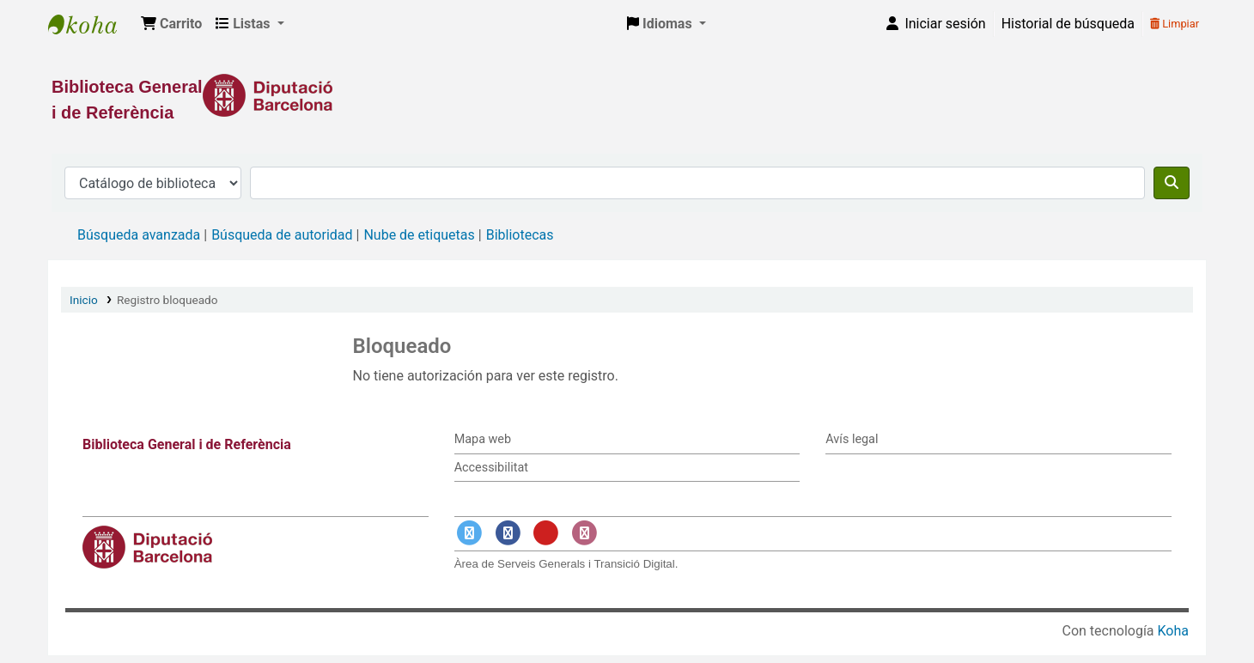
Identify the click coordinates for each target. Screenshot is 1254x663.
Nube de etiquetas (418, 235)
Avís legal (851, 439)
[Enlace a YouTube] (546, 533)
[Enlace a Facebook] (507, 533)
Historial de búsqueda (1068, 23)
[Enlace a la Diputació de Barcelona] (627, 95)
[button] (171, 24)
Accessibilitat (491, 467)
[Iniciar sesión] (934, 24)
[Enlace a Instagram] (584, 533)
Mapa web (482, 439)
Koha (1173, 631)
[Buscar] (1172, 183)
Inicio (84, 300)
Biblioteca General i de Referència (91, 24)
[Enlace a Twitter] (469, 533)
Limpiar (1174, 23)
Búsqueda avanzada (138, 235)
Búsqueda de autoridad (281, 235)
